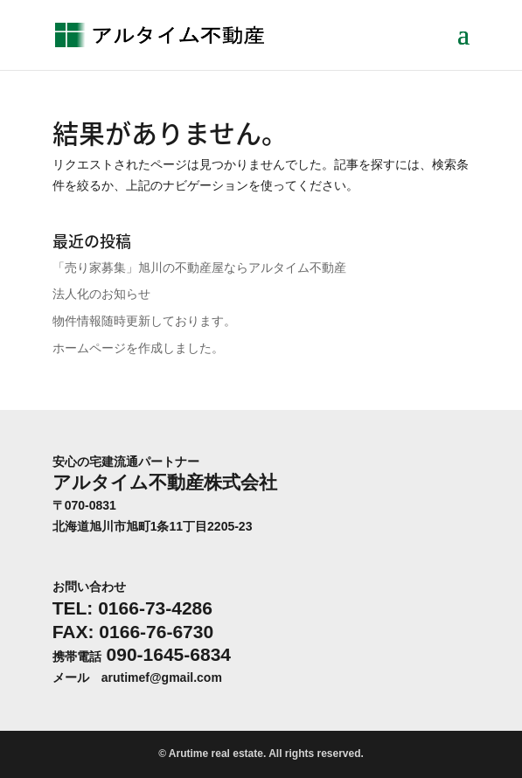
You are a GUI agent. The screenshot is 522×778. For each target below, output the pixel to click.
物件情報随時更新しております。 (144, 321)
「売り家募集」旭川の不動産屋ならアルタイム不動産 (199, 267)
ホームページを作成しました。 (138, 348)
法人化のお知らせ (101, 294)
